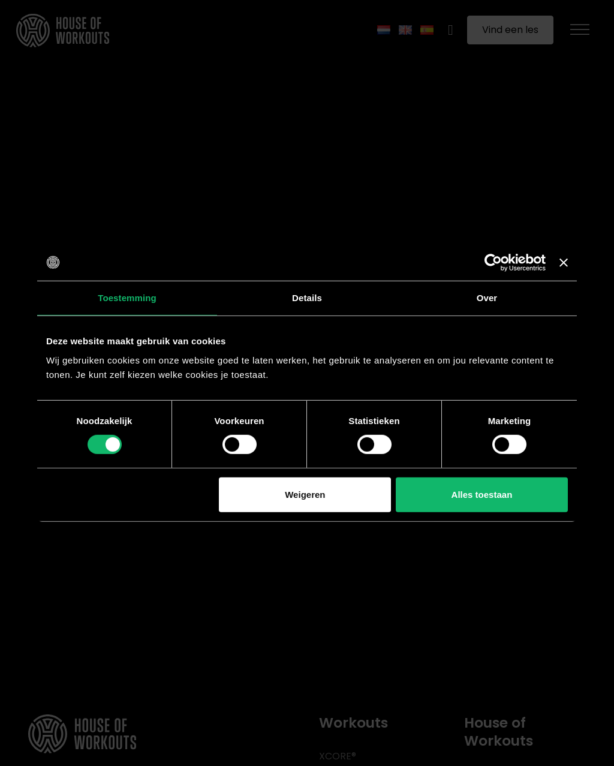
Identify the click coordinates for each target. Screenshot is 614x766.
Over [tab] (487, 297)
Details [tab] (307, 297)
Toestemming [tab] (127, 297)
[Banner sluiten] (563, 262)
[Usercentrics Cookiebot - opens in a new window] (493, 262)
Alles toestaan (482, 494)
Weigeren (305, 494)
